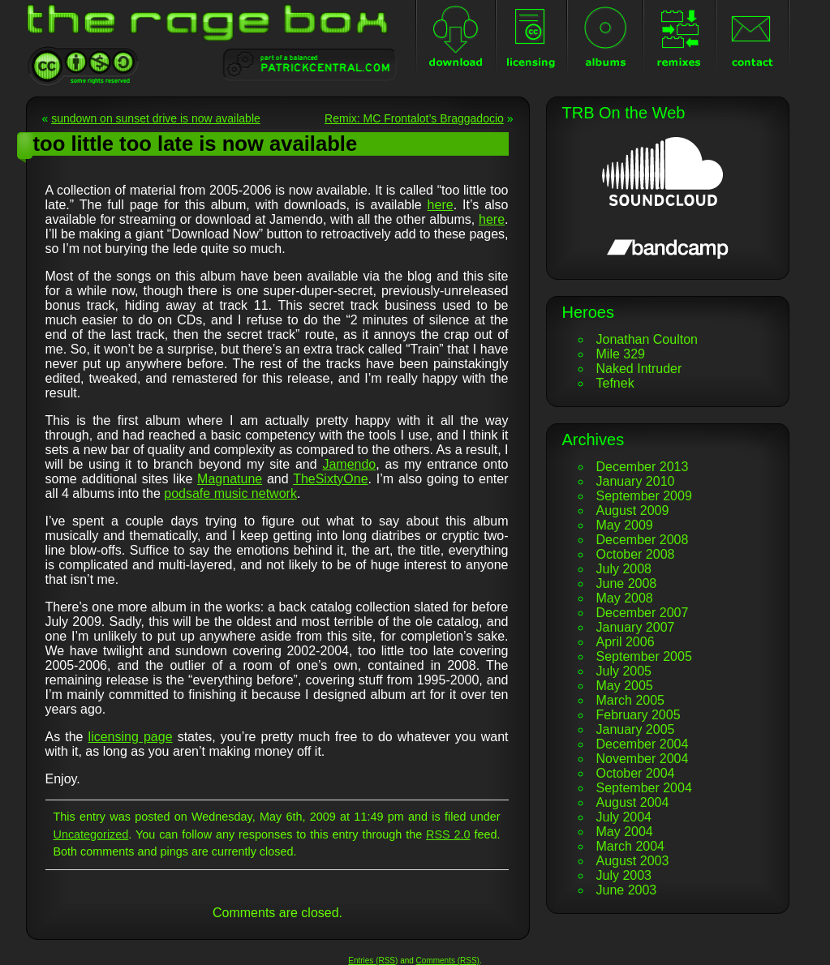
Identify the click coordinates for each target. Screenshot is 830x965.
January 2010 (635, 481)
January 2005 (635, 729)
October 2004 (635, 773)
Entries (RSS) (373, 960)
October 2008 (635, 554)
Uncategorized (91, 834)
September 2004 (644, 788)
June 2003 (626, 890)
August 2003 (632, 861)
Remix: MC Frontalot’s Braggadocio (414, 118)
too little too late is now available (195, 143)
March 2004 (630, 846)
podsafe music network (230, 493)
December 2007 (642, 613)
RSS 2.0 (448, 834)
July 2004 (624, 817)
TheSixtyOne (330, 479)
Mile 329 (620, 354)
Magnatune (229, 479)
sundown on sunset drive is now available (155, 118)
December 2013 (642, 467)
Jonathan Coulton (647, 339)
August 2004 (632, 802)
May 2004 (624, 831)
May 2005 (624, 686)
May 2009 (624, 525)
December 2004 (642, 744)
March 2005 (630, 700)
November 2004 (642, 759)
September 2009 (644, 496)
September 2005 (644, 656)
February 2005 (638, 715)
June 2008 (626, 583)
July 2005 (624, 671)
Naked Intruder (639, 368)
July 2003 (624, 875)
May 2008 (624, 598)
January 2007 (635, 627)
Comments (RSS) (448, 960)
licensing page (130, 737)
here (441, 205)
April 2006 (625, 642)
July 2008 (624, 569)
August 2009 (632, 510)
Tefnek (615, 383)
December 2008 (642, 540)
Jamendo (349, 464)
